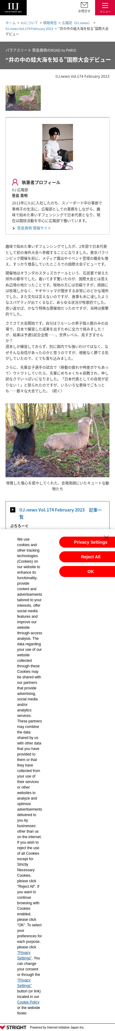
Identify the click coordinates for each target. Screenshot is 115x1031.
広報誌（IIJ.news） (77, 22)
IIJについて (29, 22)
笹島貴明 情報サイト (34, 228)
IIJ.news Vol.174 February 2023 (29, 28)
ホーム (11, 22)
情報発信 (50, 22)
